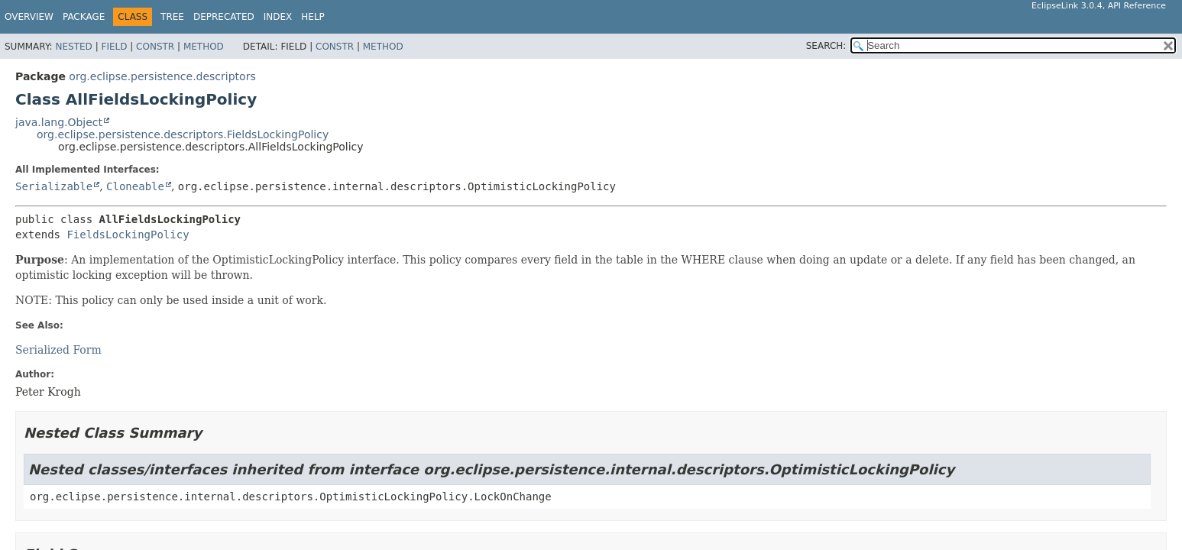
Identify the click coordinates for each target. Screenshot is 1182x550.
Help (313, 16)
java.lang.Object (58, 122)
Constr (155, 46)
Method (203, 46)
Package (84, 16)
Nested (73, 46)
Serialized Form (58, 350)
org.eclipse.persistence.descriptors (162, 76)
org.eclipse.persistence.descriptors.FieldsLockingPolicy (183, 134)
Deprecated (223, 16)
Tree (172, 16)
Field (114, 46)
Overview (29, 16)
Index (278, 16)
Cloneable (135, 186)
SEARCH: (826, 45)
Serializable (53, 186)
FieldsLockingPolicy (127, 234)
